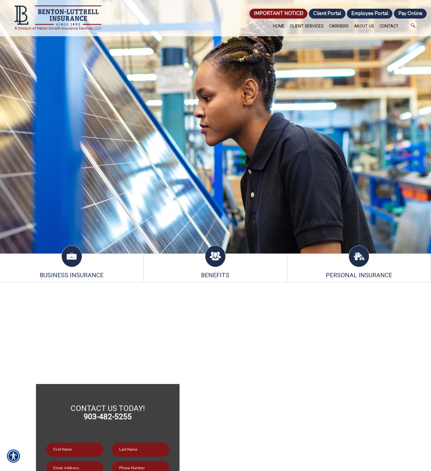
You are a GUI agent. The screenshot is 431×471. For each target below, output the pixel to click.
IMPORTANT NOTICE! (278, 13)
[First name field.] (75, 450)
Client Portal (327, 13)
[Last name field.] (140, 450)
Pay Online (410, 13)
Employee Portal (369, 13)
